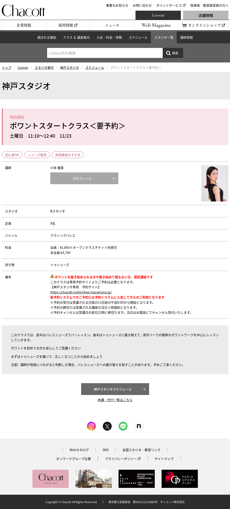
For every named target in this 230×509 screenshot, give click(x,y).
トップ (6, 67)
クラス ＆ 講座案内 (76, 37)
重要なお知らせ (117, 5)
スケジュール (138, 37)
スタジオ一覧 (163, 37)
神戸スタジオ (69, 67)
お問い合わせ (142, 5)
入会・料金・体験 (109, 37)
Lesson (158, 15)
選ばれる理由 (46, 37)
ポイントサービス (169, 5)
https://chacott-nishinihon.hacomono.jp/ (81, 292)
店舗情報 (206, 15)
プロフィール (82, 178)
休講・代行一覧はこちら (115, 399)
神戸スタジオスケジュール (113, 389)
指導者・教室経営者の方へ (209, 5)
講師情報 (186, 37)
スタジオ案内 (44, 67)
